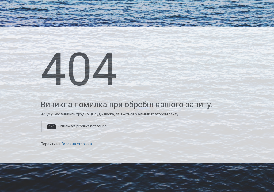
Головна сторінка (77, 144)
